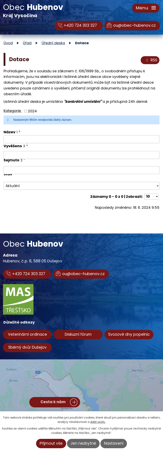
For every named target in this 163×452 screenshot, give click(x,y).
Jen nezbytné (83, 443)
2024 (32, 111)
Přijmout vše (51, 443)
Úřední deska (53, 42)
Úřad (27, 42)
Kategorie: (13, 110)
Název (11, 131)
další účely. (98, 422)
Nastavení (113, 443)
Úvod (8, 42)
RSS (151, 60)
